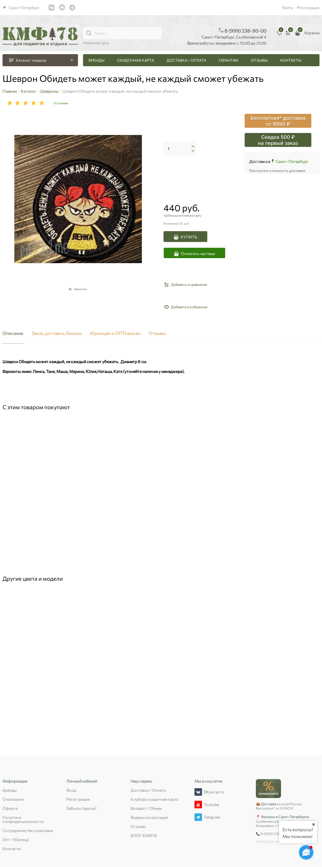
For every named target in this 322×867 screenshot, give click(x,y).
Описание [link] (13, 333)
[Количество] (180, 148)
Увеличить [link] (80, 289)
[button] (193, 147)
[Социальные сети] (306, 852)
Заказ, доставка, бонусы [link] (56, 333)
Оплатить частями (198, 253)
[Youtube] (198, 804)
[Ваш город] (313, 824)
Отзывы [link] (157, 333)
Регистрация (308, 7)
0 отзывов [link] (61, 103)
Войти (287, 7)
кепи (105, 43)
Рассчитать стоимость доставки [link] (277, 170)
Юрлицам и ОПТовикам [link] (115, 333)
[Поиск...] (89, 33)
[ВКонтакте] (198, 792)
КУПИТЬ (189, 236)
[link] (21, 8)
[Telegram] (198, 817)
